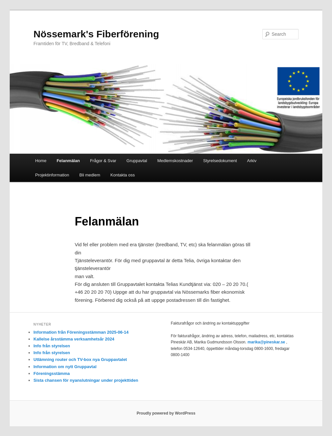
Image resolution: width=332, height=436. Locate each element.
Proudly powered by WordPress (165, 413)
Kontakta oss (123, 175)
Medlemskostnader (175, 160)
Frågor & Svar (103, 160)
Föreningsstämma (51, 373)
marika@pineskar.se (266, 342)
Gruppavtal (136, 160)
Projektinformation (52, 175)
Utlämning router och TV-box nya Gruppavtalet (80, 359)
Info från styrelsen (51, 345)
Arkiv (251, 160)
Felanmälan (68, 160)
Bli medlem (89, 175)
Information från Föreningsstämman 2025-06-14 (80, 332)
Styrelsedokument (220, 160)
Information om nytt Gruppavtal (64, 366)
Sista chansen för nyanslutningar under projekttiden (85, 380)
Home (40, 160)
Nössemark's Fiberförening (96, 34)
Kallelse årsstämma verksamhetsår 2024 (73, 339)
